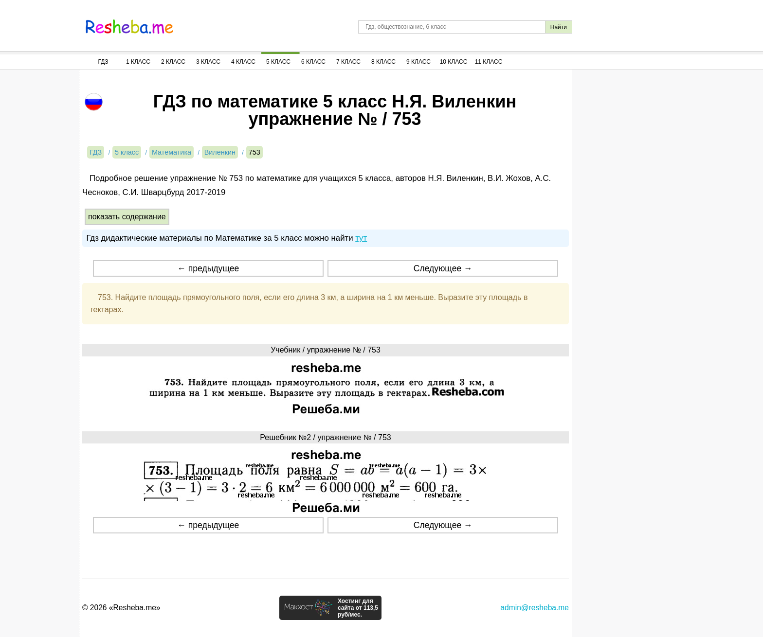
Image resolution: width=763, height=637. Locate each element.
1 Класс (138, 61)
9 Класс (418, 61)
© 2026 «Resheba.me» (121, 607)
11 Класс (489, 61)
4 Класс (243, 61)
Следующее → (443, 268)
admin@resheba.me (534, 607)
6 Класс (313, 61)
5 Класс (278, 61)
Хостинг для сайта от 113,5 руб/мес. (358, 608)
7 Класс (348, 61)
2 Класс (173, 61)
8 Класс (383, 61)
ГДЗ (103, 61)
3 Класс (208, 61)
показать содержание (127, 216)
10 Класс (454, 61)
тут (361, 238)
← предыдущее (208, 268)
